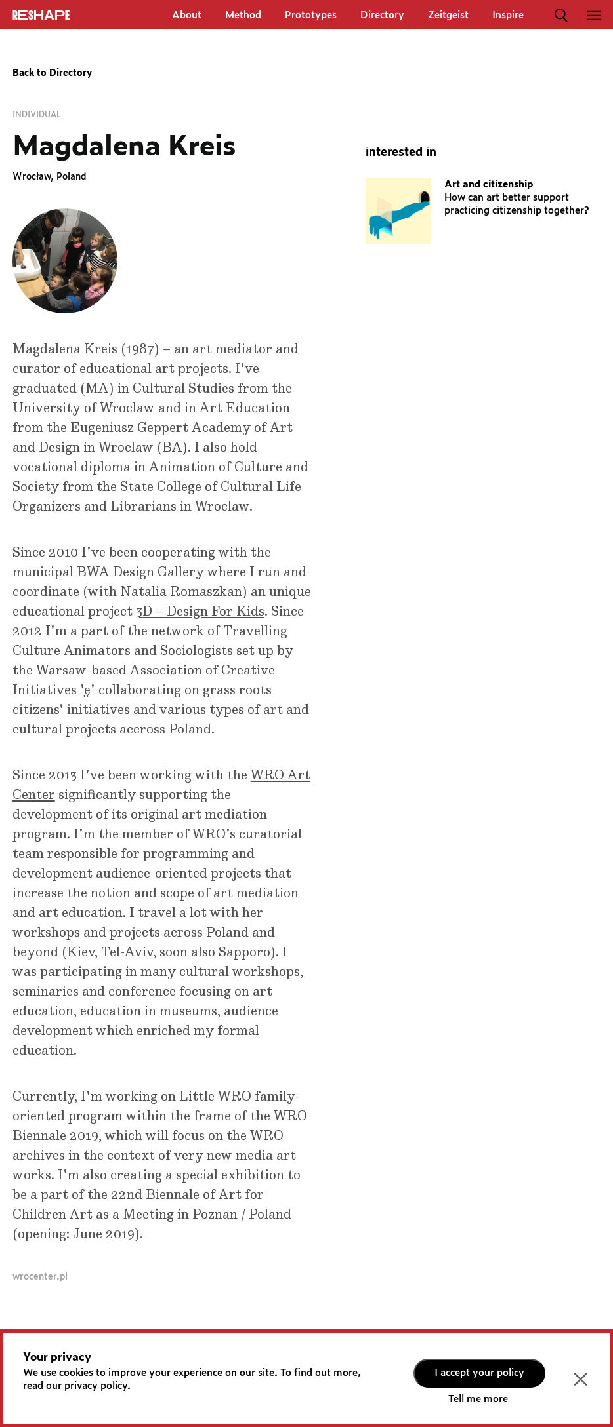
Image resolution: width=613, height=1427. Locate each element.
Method (243, 15)
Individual (36, 115)
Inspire (508, 15)
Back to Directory (52, 73)
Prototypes (311, 15)
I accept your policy (479, 1373)
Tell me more (478, 1399)
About (186, 15)
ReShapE (41, 16)
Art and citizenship (488, 184)
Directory (382, 15)
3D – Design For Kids (200, 611)
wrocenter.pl (40, 1276)
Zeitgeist (448, 15)
